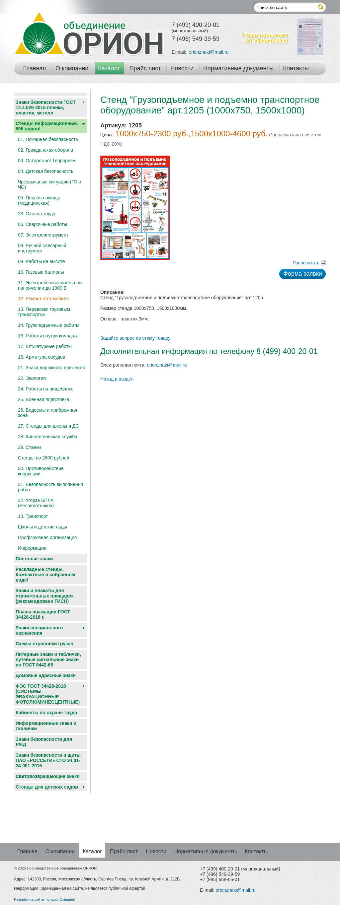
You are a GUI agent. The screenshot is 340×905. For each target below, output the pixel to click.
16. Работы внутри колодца (47, 335)
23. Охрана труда (36, 213)
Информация (32, 548)
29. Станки (29, 447)
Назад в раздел (117, 379)
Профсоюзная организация (47, 537)
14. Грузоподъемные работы (48, 325)
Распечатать (306, 262)
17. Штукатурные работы (45, 346)
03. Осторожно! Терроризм (47, 160)
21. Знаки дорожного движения (51, 367)
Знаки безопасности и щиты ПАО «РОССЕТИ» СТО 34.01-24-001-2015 (48, 760)
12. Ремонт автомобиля (43, 298)
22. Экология (32, 378)
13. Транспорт (33, 516)
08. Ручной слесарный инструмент (42, 248)
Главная (34, 68)
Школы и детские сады (42, 526)
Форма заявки (302, 273)
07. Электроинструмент (43, 235)
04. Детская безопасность (45, 171)
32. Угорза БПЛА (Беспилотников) (36, 503)
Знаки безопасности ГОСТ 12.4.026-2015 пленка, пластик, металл (46, 107)
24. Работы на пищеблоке (45, 388)
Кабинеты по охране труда (46, 712)
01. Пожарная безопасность (48, 139)
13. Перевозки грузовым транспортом (44, 312)
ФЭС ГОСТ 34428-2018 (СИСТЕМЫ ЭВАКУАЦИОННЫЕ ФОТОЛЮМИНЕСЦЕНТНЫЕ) (48, 694)
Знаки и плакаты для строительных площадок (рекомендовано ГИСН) (45, 596)
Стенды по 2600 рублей (43, 457)
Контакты (296, 68)
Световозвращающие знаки (48, 776)
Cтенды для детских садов (47, 787)
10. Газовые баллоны (41, 272)
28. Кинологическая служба (47, 436)
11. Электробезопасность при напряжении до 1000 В (50, 285)
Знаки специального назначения (39, 630)
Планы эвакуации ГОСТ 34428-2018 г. (43, 614)
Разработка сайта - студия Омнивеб (44, 899)
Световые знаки (34, 558)
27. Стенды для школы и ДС (48, 426)
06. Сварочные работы (42, 224)
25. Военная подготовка (43, 399)
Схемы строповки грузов (44, 643)
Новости (182, 68)
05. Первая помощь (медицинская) (39, 200)
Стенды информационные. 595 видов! (47, 126)
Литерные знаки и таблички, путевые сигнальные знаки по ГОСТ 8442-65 (48, 659)
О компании (71, 68)
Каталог (109, 68)
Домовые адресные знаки (46, 675)
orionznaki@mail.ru (208, 52)
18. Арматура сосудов (41, 357)
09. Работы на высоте (41, 261)
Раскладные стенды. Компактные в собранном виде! (45, 575)
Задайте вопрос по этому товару (135, 338)
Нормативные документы (238, 68)
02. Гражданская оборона (45, 150)
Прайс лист (145, 68)
